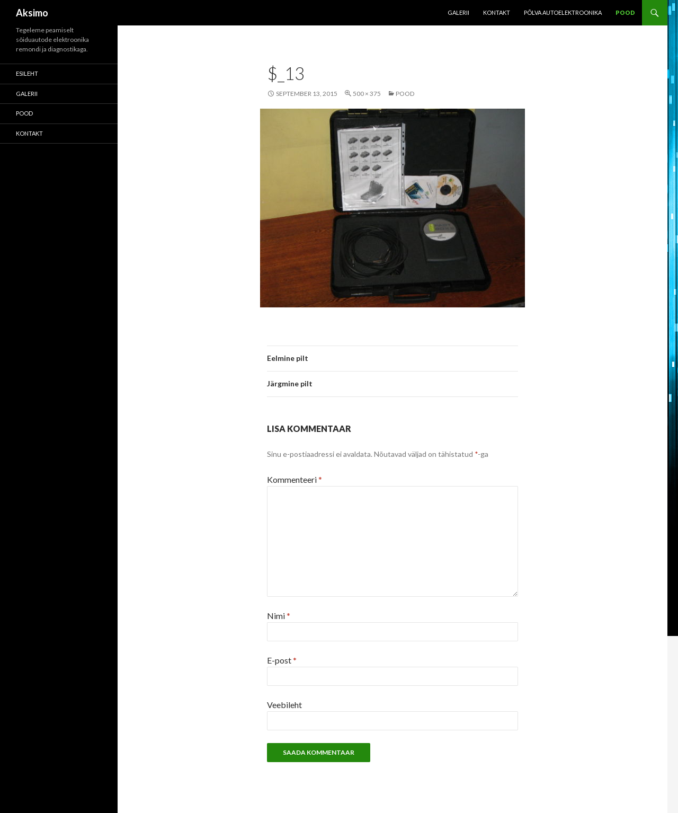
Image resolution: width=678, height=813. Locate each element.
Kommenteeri (294, 479)
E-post (282, 660)
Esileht (27, 73)
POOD (625, 12)
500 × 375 (367, 94)
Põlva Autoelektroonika (563, 12)
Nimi (278, 616)
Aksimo (32, 13)
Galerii (458, 12)
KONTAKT (496, 12)
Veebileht (284, 705)
